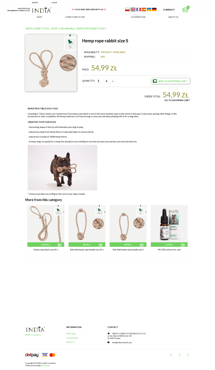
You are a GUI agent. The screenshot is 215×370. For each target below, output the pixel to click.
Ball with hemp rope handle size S (128, 249)
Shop (54, 28)
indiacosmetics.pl (37, 28)
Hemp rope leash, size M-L (45, 249)
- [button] (113, 81)
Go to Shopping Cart (177, 100)
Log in (54, 2)
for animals (67, 28)
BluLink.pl (45, 365)
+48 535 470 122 (24, 8)
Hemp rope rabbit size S (91, 28)
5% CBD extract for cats (169, 249)
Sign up (35, 2)
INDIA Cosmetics (33, 335)
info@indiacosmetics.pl (18, 10)
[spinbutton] (99, 81)
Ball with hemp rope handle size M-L (87, 249)
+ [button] (107, 81)
